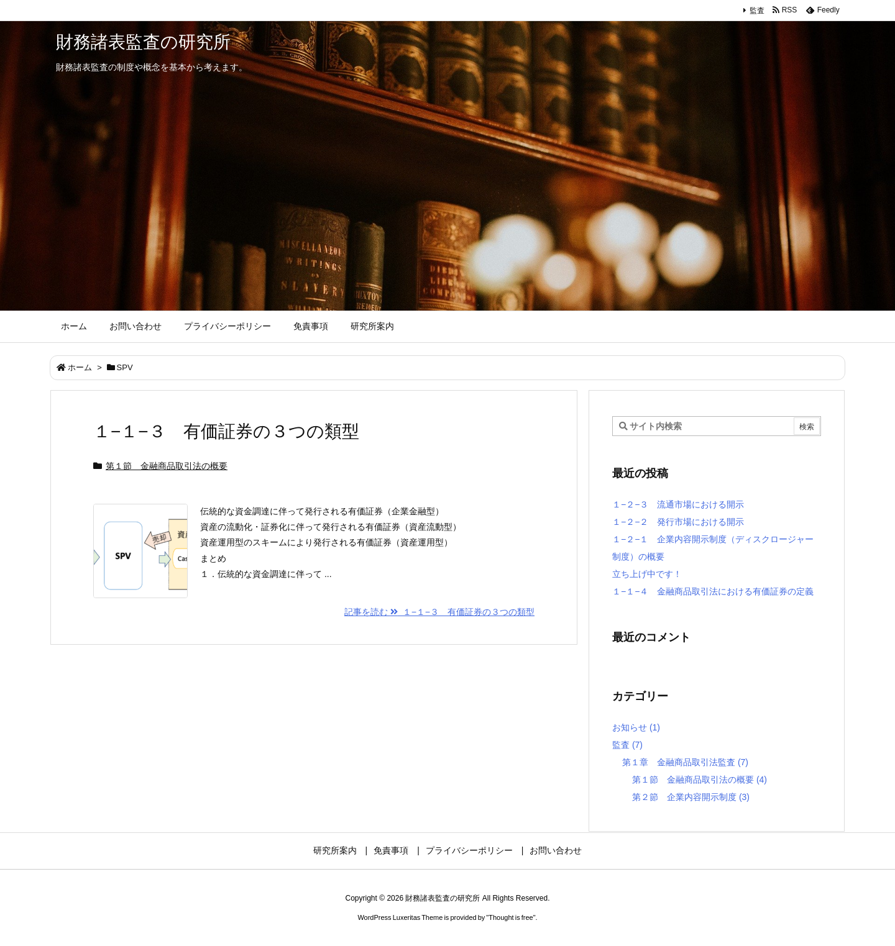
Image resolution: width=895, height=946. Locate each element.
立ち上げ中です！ (647, 574)
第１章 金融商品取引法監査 (685, 762)
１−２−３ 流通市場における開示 (678, 504)
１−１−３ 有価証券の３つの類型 (226, 431)
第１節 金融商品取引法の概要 (166, 466)
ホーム (80, 367)
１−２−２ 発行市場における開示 (678, 522)
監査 (757, 10)
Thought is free (511, 917)
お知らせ (636, 727)
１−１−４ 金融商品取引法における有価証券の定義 (713, 591)
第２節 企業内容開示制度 (691, 797)
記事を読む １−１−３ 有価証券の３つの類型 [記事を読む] (439, 612)
